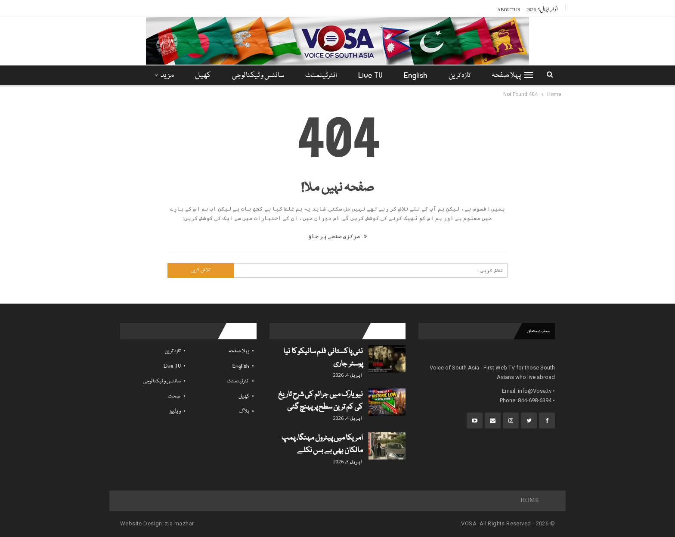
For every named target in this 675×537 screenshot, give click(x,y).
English (415, 75)
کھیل (203, 75)
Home (529, 501)
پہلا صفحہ (506, 75)
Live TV (370, 75)
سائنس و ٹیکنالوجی (258, 75)
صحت (174, 396)
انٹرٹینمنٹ (321, 75)
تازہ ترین (460, 75)
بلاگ (244, 411)
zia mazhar (179, 523)
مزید (167, 75)
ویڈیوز (175, 411)
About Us (508, 8)
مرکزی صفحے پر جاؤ (337, 236)
